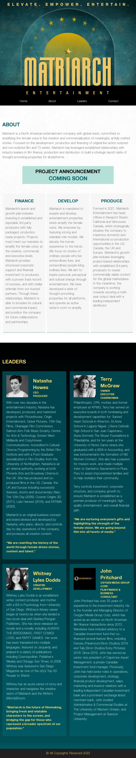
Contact (113, 101)
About (52, 101)
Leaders (82, 101)
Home (23, 101)
